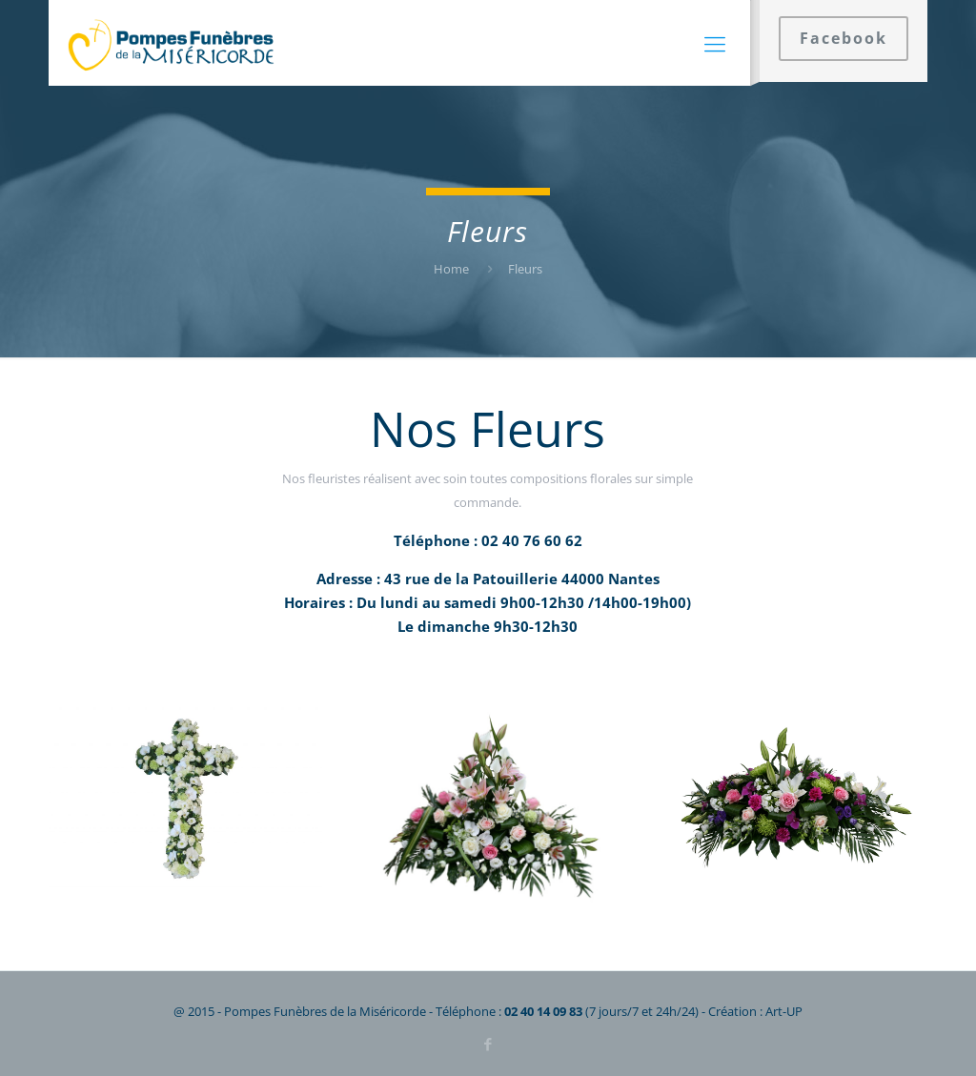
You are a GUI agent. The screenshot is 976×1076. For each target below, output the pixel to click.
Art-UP (784, 1011)
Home (451, 268)
